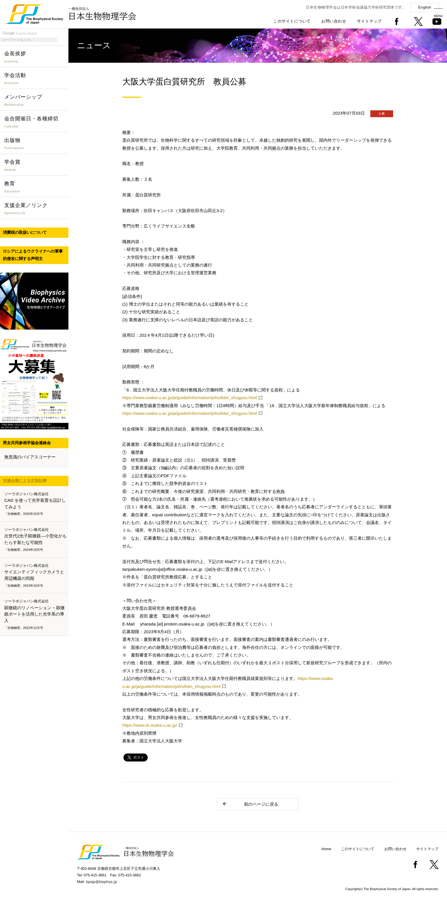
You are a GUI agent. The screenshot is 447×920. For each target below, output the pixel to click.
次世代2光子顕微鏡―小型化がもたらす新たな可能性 (35, 539)
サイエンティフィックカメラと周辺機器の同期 (35, 575)
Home (326, 849)
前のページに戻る (250, 804)
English (424, 7)
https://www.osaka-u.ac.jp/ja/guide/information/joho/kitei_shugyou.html (189, 397)
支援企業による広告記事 (25, 480)
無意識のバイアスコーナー (30, 456)
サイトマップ (369, 21)
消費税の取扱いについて (25, 232)
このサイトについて (292, 21)
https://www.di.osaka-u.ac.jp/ (149, 725)
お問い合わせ (333, 21)
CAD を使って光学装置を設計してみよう (35, 504)
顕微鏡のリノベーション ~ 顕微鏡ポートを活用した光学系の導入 (35, 614)
